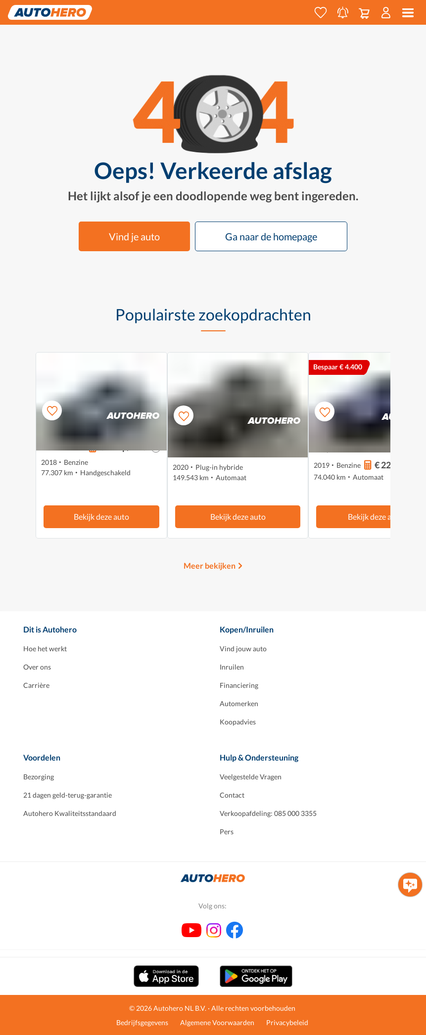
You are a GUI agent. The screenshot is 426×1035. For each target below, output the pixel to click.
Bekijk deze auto (101, 516)
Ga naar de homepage (271, 236)
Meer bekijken (210, 565)
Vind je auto (134, 236)
